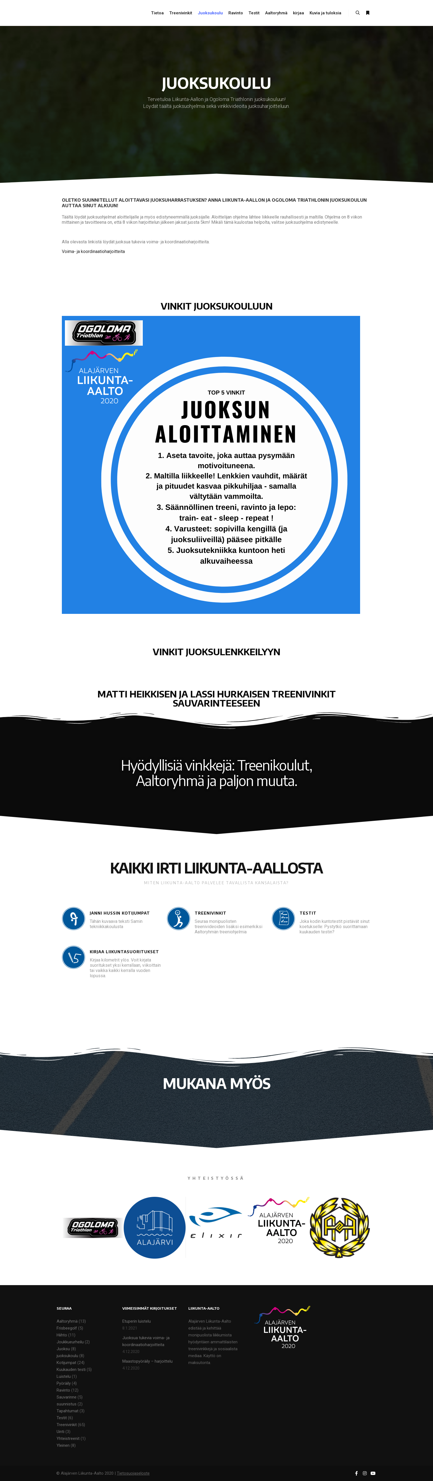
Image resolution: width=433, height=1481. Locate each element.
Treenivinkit (67, 1424)
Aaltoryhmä (67, 1321)
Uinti (60, 1431)
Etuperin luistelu (136, 1321)
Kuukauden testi (71, 1369)
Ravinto (63, 1390)
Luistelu (64, 1376)
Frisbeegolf (67, 1328)
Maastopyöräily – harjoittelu (147, 1361)
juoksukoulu (67, 1355)
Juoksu (63, 1348)
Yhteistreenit (68, 1438)
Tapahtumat (67, 1410)
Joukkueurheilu (70, 1341)
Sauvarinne (66, 1397)
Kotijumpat (66, 1362)
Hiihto (62, 1335)
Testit (62, 1417)
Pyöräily (64, 1383)
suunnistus (66, 1404)
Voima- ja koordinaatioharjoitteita (93, 251)
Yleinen (63, 1445)
